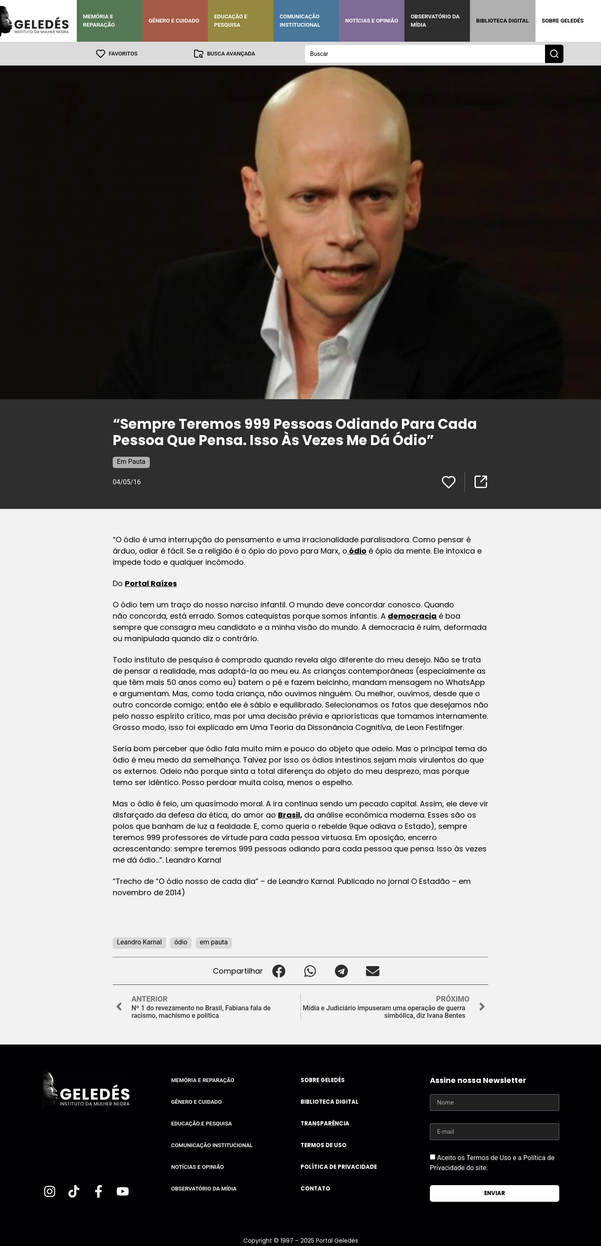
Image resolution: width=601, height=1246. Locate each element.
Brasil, (290, 814)
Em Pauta (131, 461)
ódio (356, 550)
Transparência (324, 1123)
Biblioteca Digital (502, 21)
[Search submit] (554, 53)
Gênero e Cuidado (174, 21)
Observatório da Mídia (435, 20)
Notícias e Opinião (371, 21)
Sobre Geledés (562, 21)
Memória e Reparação (99, 20)
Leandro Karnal (139, 942)
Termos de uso (323, 1145)
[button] (278, 970)
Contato (315, 1188)
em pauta (214, 942)
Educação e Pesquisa (230, 20)
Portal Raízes (151, 583)
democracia (412, 615)
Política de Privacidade (338, 1166)
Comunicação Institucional (300, 20)
